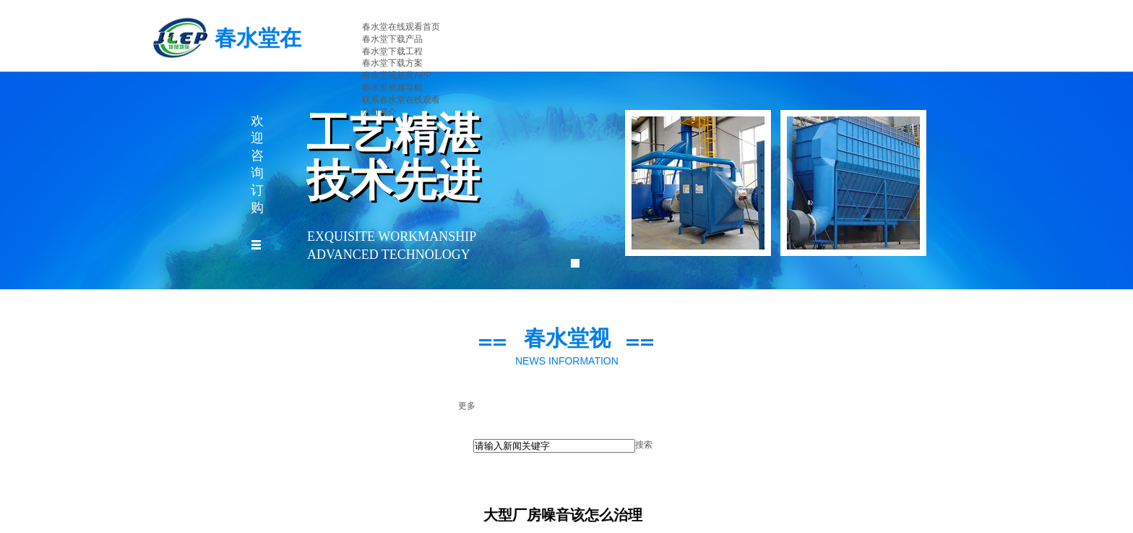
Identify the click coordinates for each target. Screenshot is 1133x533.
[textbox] (554, 446)
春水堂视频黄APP (396, 75)
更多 (466, 406)
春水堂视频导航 (392, 87)
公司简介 (379, 112)
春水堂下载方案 (392, 63)
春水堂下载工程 (392, 51)
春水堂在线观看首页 (401, 27)
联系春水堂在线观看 (401, 100)
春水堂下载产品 (392, 39)
